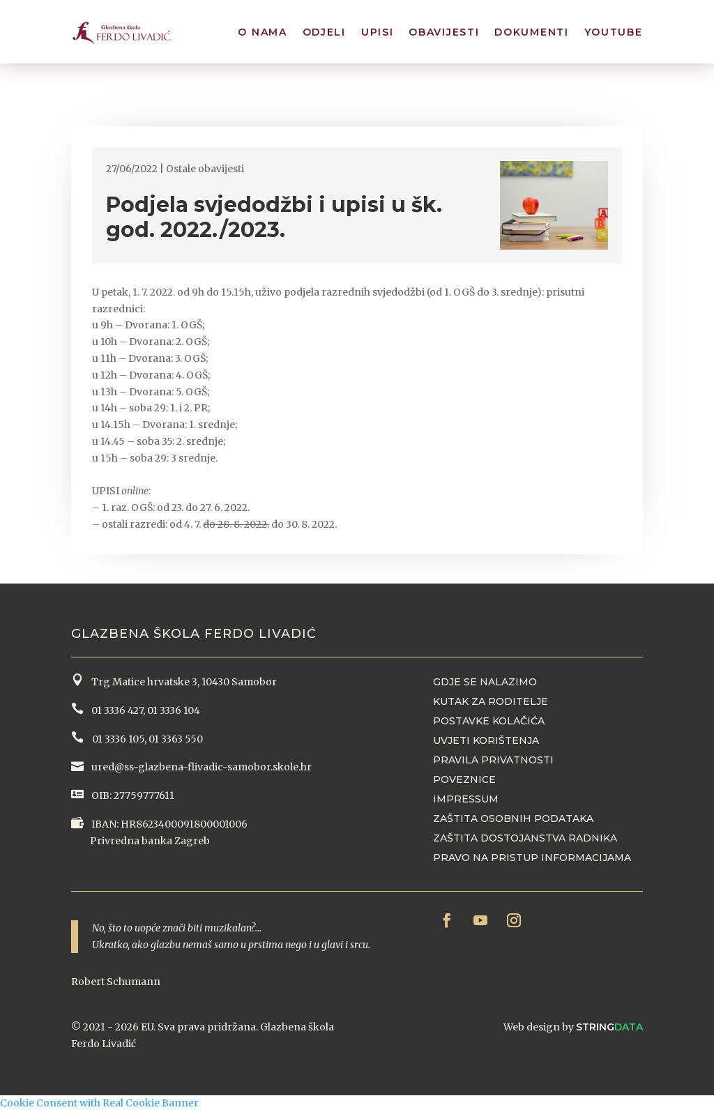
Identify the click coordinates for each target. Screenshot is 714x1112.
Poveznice (464, 779)
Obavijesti (444, 34)
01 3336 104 (173, 710)
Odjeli (324, 34)
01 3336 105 (117, 739)
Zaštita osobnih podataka (513, 818)
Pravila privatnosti (493, 760)
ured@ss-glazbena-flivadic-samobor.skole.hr (200, 767)
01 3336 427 (115, 710)
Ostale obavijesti (205, 168)
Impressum (466, 799)
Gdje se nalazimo (485, 682)
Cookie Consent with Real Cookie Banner (99, 1103)
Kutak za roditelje (490, 701)
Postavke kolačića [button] (489, 721)
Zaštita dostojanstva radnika (525, 838)
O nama (262, 34)
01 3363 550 (176, 739)
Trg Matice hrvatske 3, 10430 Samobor (182, 682)
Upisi (377, 34)
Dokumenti (531, 34)
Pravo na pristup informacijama (532, 857)
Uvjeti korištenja (486, 740)
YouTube (613, 34)
